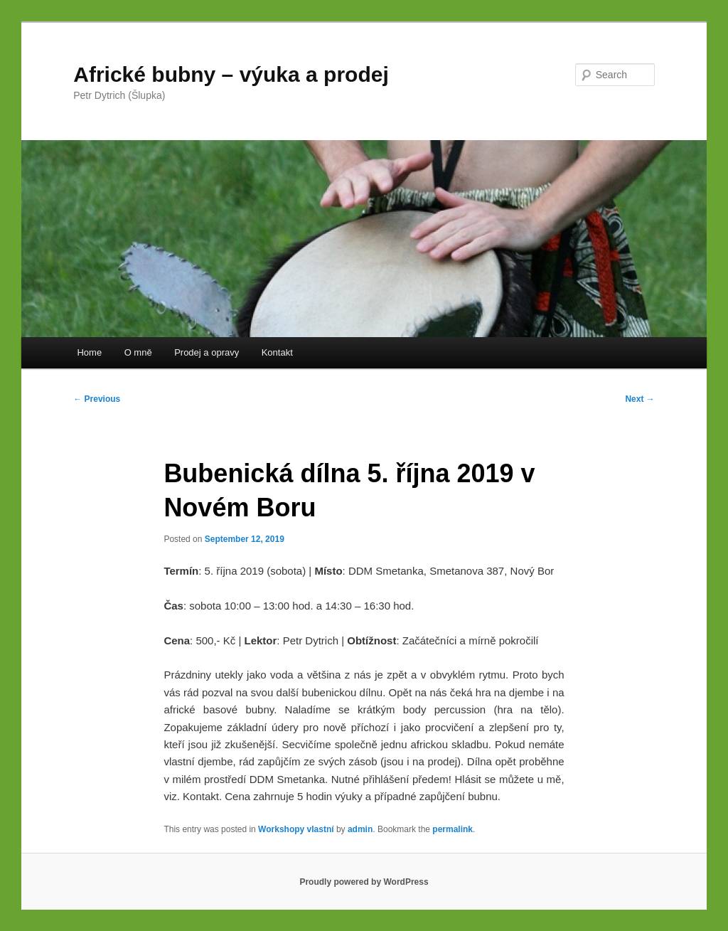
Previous (96, 399)
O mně (138, 352)
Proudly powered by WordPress (363, 882)
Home (89, 352)
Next (639, 399)
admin (360, 829)
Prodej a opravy (206, 352)
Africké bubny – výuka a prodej (230, 74)
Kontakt (277, 352)
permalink (452, 829)
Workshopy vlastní (295, 829)
